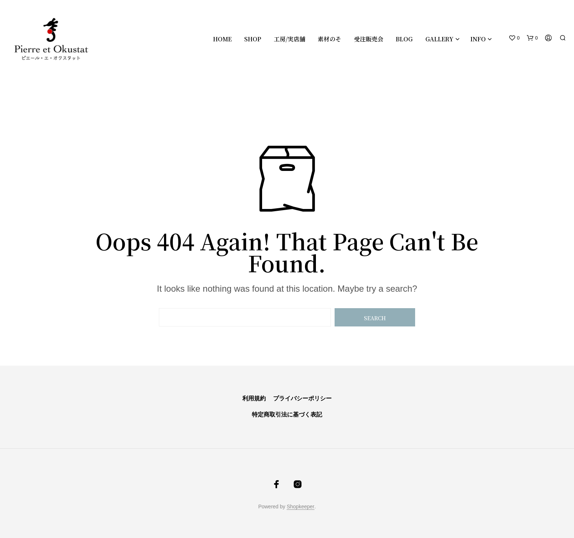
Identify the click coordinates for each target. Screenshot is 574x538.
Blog (404, 39)
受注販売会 (368, 39)
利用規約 (254, 398)
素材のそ (329, 39)
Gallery (439, 39)
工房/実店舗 (289, 39)
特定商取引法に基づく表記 (287, 414)
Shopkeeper (300, 506)
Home (222, 39)
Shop (252, 39)
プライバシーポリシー (302, 398)
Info (478, 39)
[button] (513, 38)
